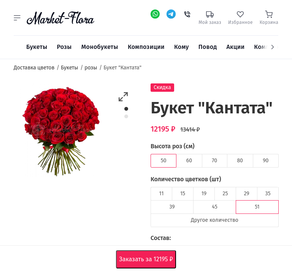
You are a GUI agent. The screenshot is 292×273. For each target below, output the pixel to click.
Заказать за (147, 259)
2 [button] (126, 116)
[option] (61, 131)
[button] (17, 17)
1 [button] (126, 109)
